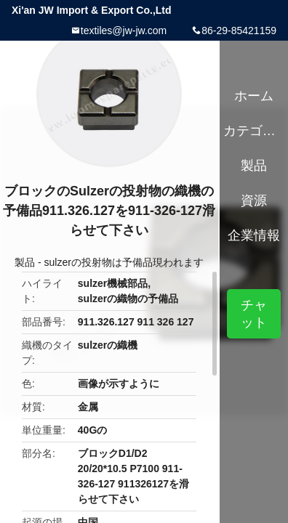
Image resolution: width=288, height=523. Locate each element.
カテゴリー (254, 130)
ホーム (253, 96)
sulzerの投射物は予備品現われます (124, 262)
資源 (254, 200)
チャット (254, 314)
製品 (25, 262)
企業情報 (254, 235)
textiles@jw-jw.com (124, 30)
